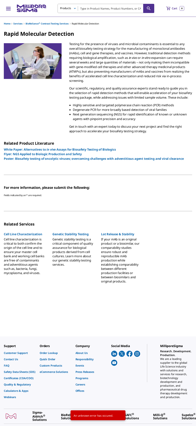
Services (17, 23)
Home (7, 23)
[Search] (148, 8)
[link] (20, 353)
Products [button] (65, 8)
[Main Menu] (8, 8)
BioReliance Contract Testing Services (47, 23)
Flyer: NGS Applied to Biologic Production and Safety (43, 154)
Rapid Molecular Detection (85, 23)
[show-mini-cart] (175, 8)
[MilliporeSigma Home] (31, 8)
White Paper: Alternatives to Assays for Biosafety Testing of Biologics (60, 149)
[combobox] (106, 8)
